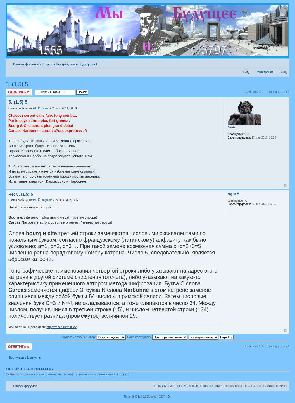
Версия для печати (274, 62)
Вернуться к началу (285, 185)
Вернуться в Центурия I (26, 357)
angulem (47, 200)
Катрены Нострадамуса (60, 64)
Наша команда (163, 385)
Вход (283, 72)
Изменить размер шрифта (283, 62)
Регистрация (264, 72)
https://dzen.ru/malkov (61, 327)
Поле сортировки (157, 337)
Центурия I (88, 64)
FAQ (246, 72)
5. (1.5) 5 (17, 84)
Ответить (19, 92)
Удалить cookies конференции (198, 385)
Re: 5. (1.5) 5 (20, 194)
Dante (45, 108)
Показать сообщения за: (93, 337)
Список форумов (26, 64)
